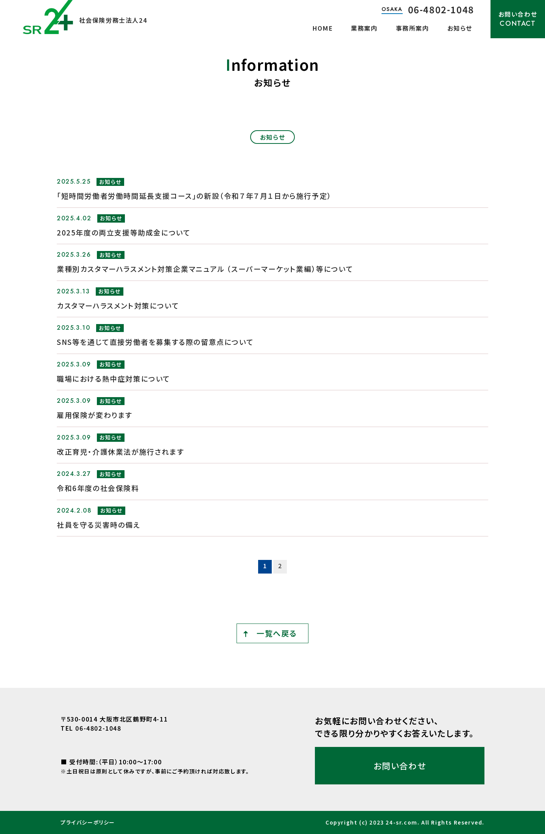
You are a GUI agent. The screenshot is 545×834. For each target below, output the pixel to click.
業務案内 (364, 28)
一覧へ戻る (277, 633)
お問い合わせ (517, 19)
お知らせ (459, 28)
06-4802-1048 (441, 9)
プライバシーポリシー (88, 822)
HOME (323, 28)
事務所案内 (412, 28)
